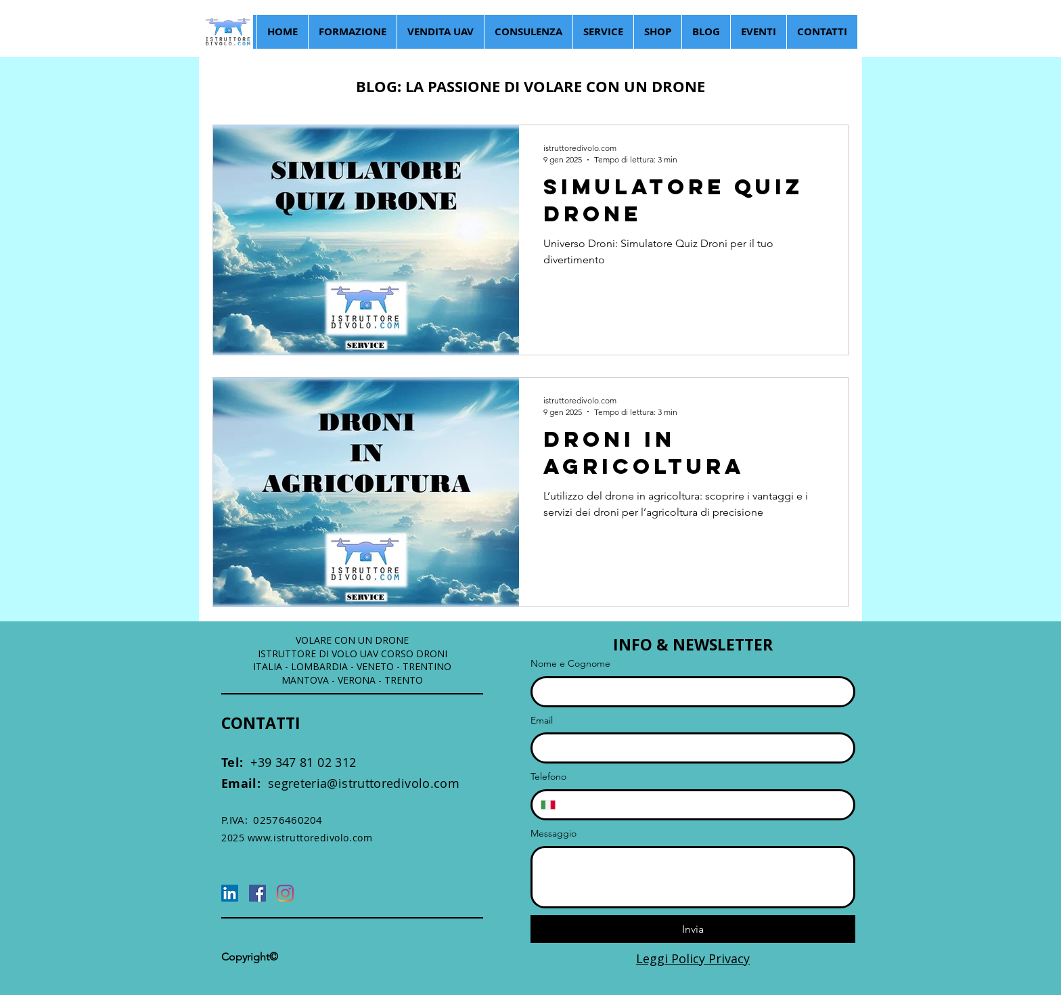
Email (541, 720)
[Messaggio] (693, 877)
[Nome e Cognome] (689, 691)
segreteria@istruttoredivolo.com (340, 783)
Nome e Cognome (570, 663)
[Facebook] (257, 893)
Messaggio (553, 833)
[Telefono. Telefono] (704, 804)
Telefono (548, 776)
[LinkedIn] (229, 893)
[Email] (689, 747)
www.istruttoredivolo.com (310, 837)
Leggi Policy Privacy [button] (693, 958)
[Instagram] (285, 893)
